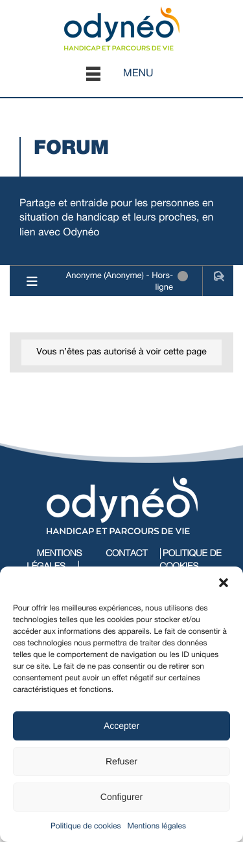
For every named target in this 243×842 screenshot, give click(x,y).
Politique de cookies (86, 825)
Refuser (121, 761)
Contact (126, 553)
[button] (223, 582)
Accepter (121, 725)
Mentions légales (157, 825)
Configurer (121, 797)
